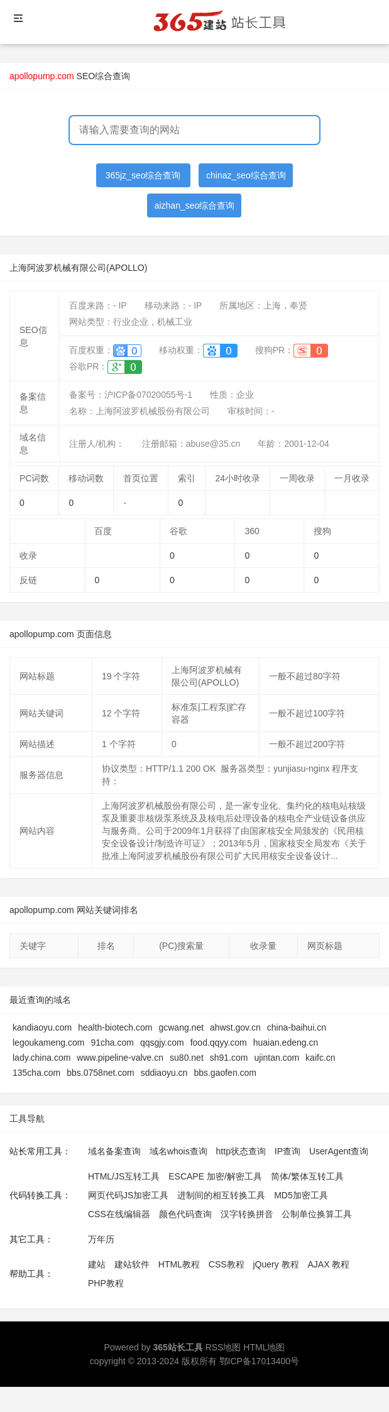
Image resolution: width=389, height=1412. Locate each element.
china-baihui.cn (296, 1027)
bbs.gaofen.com (225, 1073)
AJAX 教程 (329, 1264)
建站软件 (132, 1264)
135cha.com (36, 1073)
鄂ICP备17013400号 (259, 1361)
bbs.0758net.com (100, 1073)
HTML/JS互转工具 (124, 1176)
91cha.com (111, 1042)
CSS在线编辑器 (119, 1214)
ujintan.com (277, 1058)
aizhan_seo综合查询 (195, 205)
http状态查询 (241, 1151)
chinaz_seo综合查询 (246, 175)
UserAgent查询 (338, 1151)
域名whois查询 (178, 1151)
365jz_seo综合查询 (143, 175)
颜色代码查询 (185, 1214)
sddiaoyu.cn (164, 1073)
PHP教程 (106, 1283)
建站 (97, 1264)
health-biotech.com (115, 1027)
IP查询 (287, 1151)
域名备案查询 (114, 1151)
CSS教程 (226, 1264)
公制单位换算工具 (317, 1214)
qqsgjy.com (162, 1042)
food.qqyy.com (218, 1042)
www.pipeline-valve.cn (120, 1058)
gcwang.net (181, 1027)
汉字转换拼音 (247, 1214)
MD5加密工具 (301, 1195)
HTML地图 (264, 1347)
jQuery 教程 (276, 1264)
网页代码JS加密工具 (128, 1195)
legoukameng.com (48, 1042)
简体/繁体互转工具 (307, 1176)
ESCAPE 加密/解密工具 (215, 1176)
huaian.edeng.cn (286, 1042)
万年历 (101, 1239)
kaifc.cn (320, 1058)
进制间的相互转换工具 (221, 1195)
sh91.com (229, 1058)
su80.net (187, 1058)
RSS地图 (223, 1347)
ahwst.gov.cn (235, 1027)
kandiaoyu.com (42, 1027)
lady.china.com (41, 1058)
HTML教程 (179, 1264)
